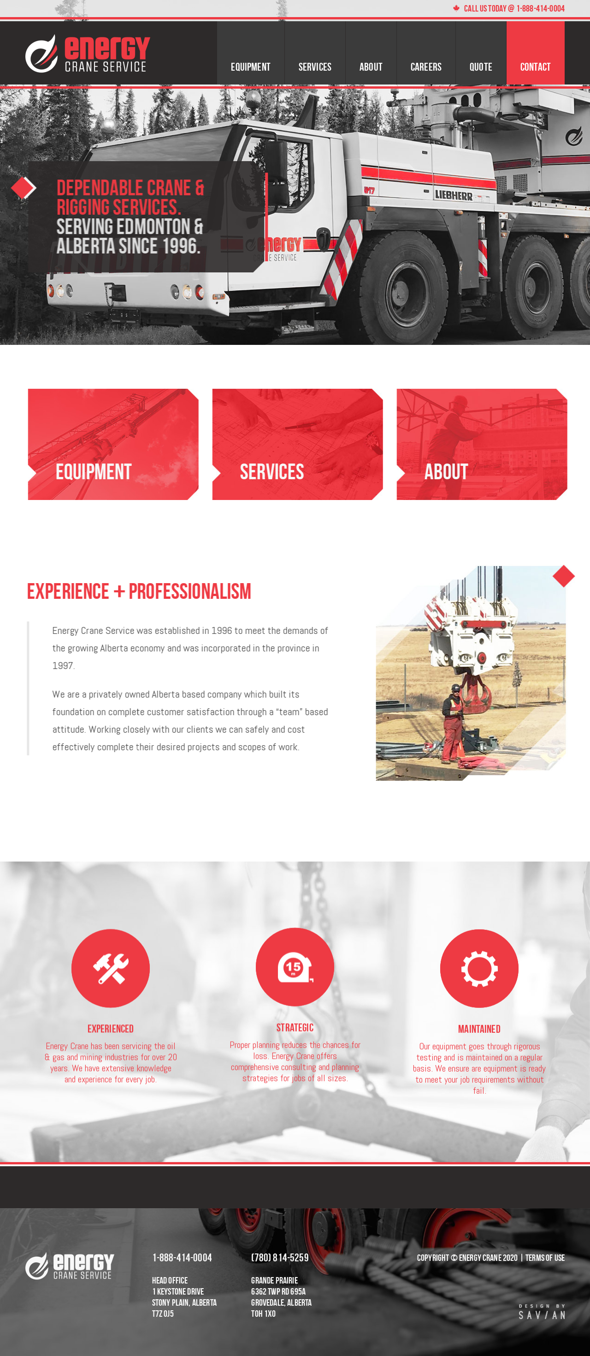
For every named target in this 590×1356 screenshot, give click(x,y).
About (371, 66)
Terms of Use (545, 1258)
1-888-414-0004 (182, 1257)
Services (315, 66)
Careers (426, 66)
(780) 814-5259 (279, 1257)
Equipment (250, 66)
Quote (481, 66)
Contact (535, 66)
